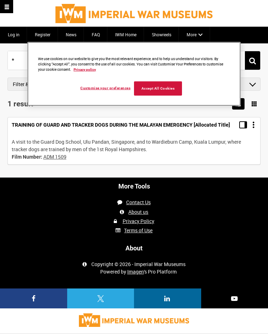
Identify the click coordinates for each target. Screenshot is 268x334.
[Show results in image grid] (254, 104)
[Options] (253, 125)
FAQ (96, 34)
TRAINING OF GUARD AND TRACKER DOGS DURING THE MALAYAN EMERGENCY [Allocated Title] (121, 125)
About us (138, 211)
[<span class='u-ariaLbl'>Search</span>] (252, 60)
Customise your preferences (105, 88)
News (71, 34)
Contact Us (138, 202)
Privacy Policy (138, 221)
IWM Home (125, 34)
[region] (134, 74)
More (192, 34)
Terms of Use (138, 230)
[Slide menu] (6, 6)
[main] (134, 106)
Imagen (135, 271)
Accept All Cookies (158, 88)
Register (42, 34)
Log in (14, 34)
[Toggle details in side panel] (243, 124)
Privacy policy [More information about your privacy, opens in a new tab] (85, 69)
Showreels (161, 34)
